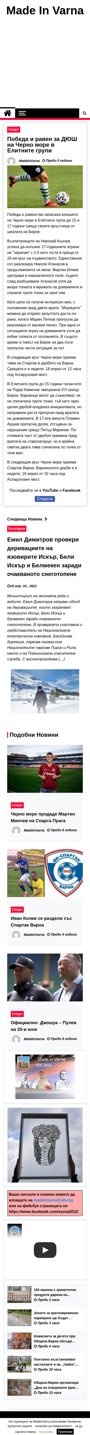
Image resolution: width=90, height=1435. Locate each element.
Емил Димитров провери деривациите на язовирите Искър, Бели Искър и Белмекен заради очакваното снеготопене (44, 556)
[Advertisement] (45, 63)
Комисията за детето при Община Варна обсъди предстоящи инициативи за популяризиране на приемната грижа (57, 1339)
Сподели (45, 499)
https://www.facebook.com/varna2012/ (43, 1212)
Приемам (65, 1432)
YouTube (50, 490)
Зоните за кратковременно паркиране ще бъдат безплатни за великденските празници (56, 1316)
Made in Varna (52, 1059)
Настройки (46, 1432)
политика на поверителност (53, 1426)
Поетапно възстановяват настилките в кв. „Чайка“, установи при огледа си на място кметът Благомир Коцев (56, 1362)
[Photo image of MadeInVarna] (14, 1231)
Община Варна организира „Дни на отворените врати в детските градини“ (56, 1385)
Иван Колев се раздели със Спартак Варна (41, 921)
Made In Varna (45, 10)
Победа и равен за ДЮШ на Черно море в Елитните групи (42, 145)
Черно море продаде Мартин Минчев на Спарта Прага (43, 817)
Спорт (13, 129)
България (16, 528)
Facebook (72, 490)
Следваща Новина (28, 519)
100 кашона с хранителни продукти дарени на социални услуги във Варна (55, 1292)
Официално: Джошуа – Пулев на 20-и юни (43, 1026)
